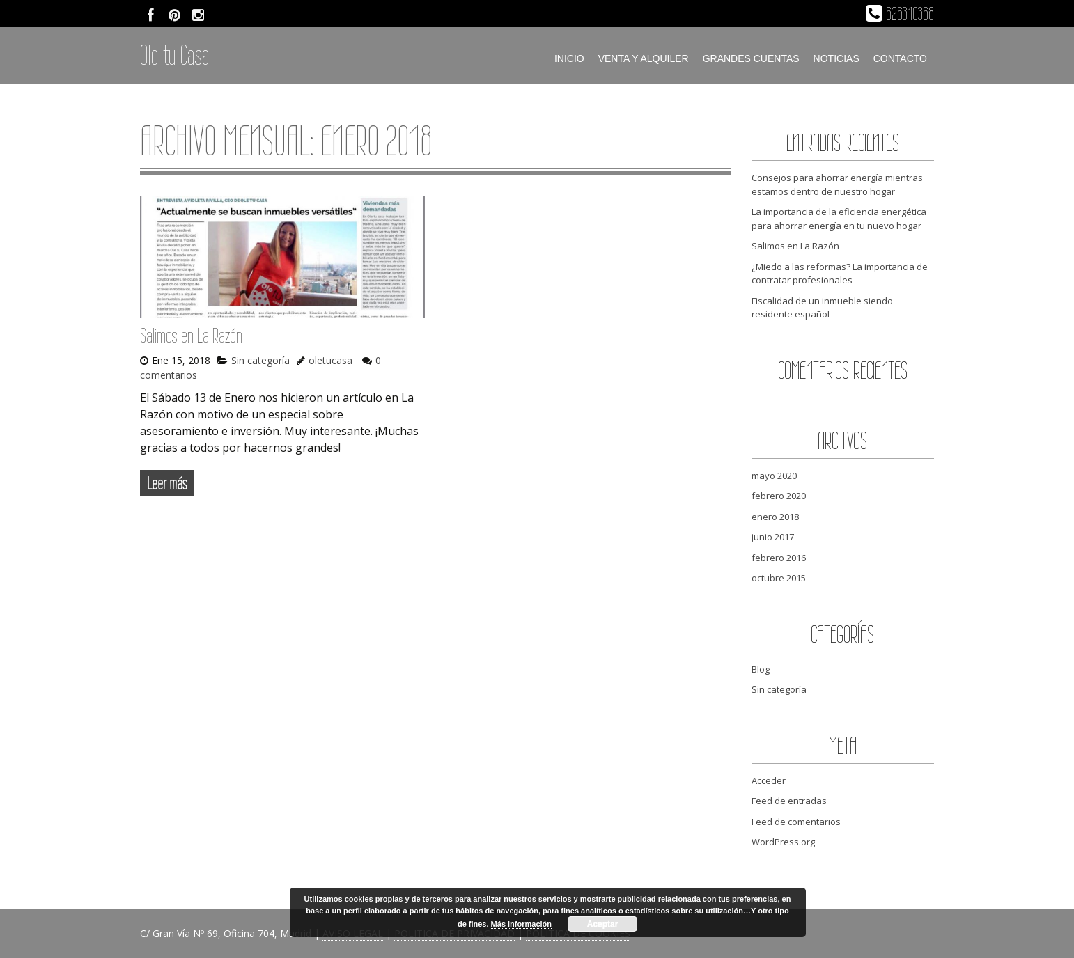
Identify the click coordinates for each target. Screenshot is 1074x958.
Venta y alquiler (643, 58)
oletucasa (330, 360)
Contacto (900, 58)
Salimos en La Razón (191, 335)
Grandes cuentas (751, 58)
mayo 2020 (774, 475)
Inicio (569, 58)
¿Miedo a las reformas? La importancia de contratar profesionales (840, 273)
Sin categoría (260, 360)
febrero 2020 (779, 495)
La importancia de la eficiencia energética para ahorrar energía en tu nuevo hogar (839, 218)
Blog (761, 669)
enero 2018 (775, 516)
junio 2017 (773, 537)
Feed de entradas (789, 800)
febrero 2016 (779, 557)
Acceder (769, 780)
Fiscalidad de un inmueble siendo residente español (822, 308)
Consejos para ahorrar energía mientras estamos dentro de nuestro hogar (837, 184)
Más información (521, 924)
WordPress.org (783, 841)
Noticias (836, 58)
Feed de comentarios (796, 821)
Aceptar (602, 924)
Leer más (167, 483)
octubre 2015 (779, 578)
